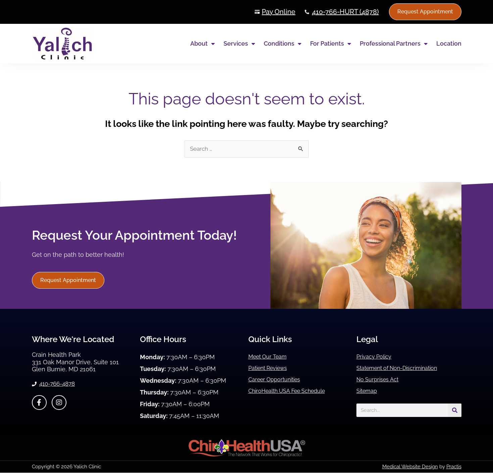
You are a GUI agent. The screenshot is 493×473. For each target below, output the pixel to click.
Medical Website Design (410, 467)
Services (239, 43)
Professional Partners (394, 43)
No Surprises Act (379, 379)
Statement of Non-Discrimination (403, 368)
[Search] (454, 410)
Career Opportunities (277, 379)
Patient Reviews (271, 368)
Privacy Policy (376, 357)
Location (448, 43)
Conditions (282, 43)
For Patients (330, 43)
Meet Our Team (270, 357)
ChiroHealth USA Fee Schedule (292, 391)
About (202, 43)
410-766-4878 (59, 384)
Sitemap (368, 391)
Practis (453, 467)
